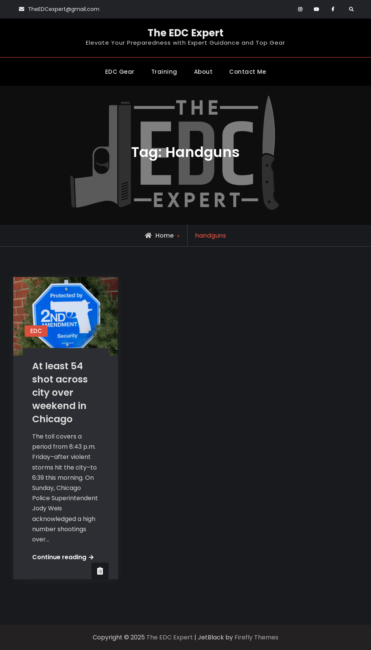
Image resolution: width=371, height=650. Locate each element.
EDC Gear (120, 72)
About (203, 72)
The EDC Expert (185, 33)
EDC (36, 331)
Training (164, 72)
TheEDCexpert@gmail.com (63, 9)
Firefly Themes (256, 637)
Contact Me (247, 72)
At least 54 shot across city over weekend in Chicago (60, 392)
